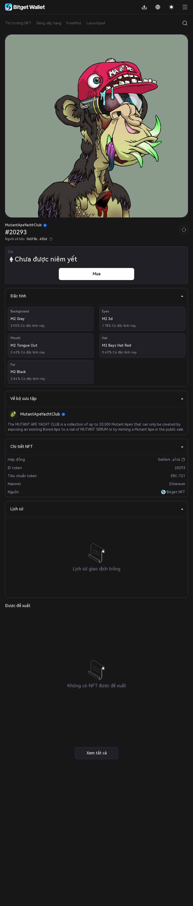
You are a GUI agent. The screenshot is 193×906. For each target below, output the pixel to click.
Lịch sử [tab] (97, 509)
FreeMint (73, 23)
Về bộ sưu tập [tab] (97, 398)
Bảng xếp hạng (48, 23)
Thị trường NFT (18, 23)
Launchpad (95, 23)
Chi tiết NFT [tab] (97, 446)
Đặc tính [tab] (97, 296)
